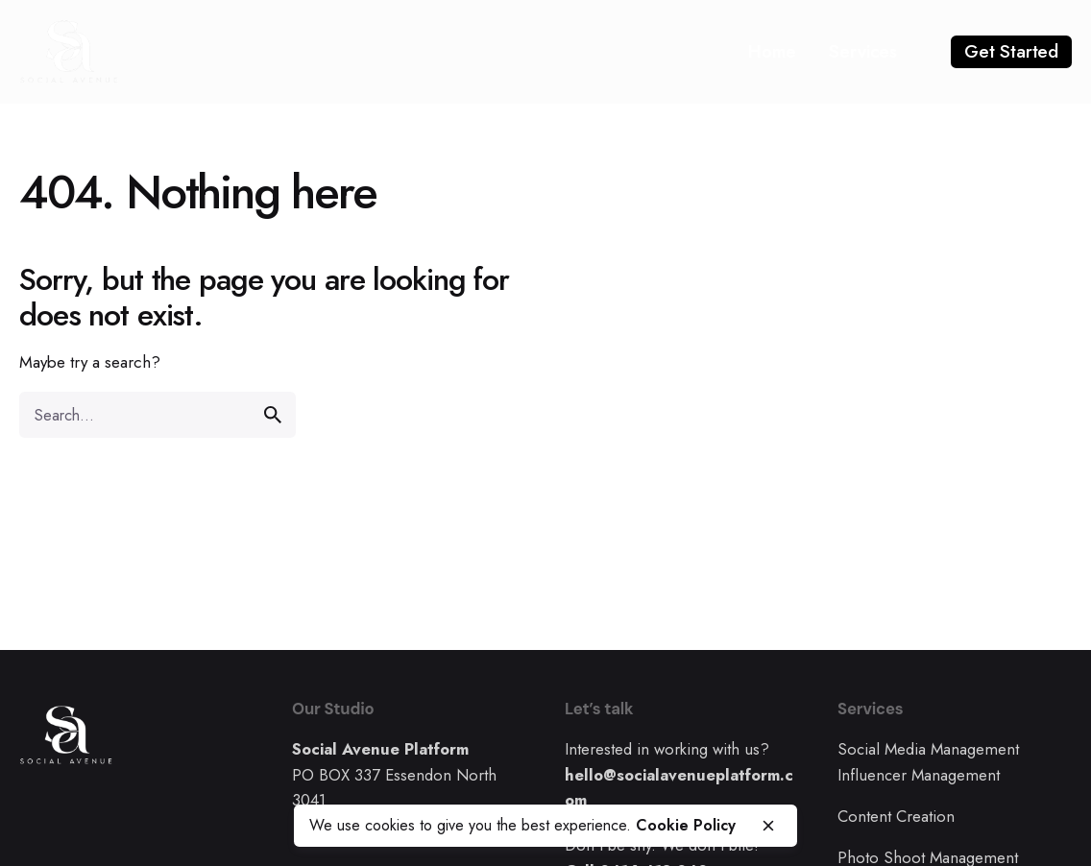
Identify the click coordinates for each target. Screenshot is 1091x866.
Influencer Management (918, 774)
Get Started (1011, 51)
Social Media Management (928, 748)
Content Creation (896, 816)
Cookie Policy (686, 825)
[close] (768, 826)
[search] (273, 415)
